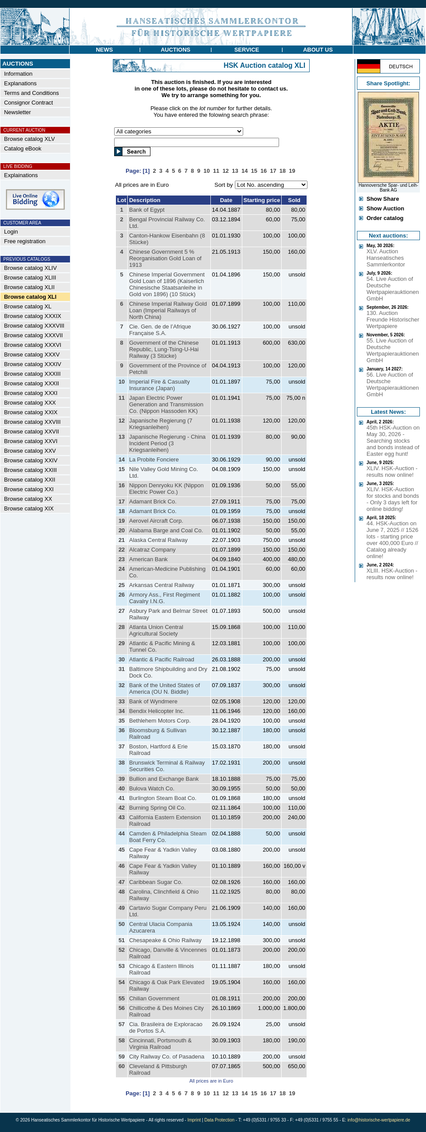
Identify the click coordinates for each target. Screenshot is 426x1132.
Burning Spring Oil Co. (157, 807)
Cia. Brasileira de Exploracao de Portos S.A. (166, 1027)
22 (122, 549)
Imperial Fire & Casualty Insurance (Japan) (159, 384)
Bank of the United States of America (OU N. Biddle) (164, 688)
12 (122, 420)
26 (122, 594)
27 (122, 611)
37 (122, 746)
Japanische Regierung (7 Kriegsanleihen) (160, 423)
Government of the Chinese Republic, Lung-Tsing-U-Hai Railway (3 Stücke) (164, 349)
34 (122, 711)
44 (122, 833)
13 (122, 436)
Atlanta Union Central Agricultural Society (156, 630)
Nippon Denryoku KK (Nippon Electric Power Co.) (166, 488)
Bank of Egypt (146, 209)
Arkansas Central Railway (161, 585)
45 (122, 849)
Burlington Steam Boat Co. (162, 798)
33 (122, 701)
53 (122, 966)
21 (122, 540)
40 (122, 788)
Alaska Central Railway (158, 540)
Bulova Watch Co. (152, 788)
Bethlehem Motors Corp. (160, 720)
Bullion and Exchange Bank (164, 779)
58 (122, 1040)
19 (122, 520)
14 (122, 459)
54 (122, 982)
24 (122, 569)
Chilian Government (154, 998)
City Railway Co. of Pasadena (166, 1056)
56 (122, 1008)
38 (122, 762)
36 (122, 730)
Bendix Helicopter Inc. (156, 711)
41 (122, 798)
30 (122, 659)
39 (122, 779)
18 (122, 511)
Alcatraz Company (152, 549)
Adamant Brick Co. (152, 501)
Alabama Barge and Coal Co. (166, 530)
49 (122, 908)
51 (122, 940)
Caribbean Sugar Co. (155, 882)
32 (122, 685)
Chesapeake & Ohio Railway (165, 940)
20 (122, 530)
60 (122, 1066)
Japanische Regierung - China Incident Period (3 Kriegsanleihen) (167, 443)
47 (122, 882)
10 (122, 381)
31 (122, 669)
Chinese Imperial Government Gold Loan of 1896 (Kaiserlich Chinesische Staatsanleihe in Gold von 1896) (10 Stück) (167, 284)
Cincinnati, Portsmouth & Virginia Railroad (160, 1043)
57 (122, 1024)
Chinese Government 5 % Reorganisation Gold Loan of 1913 (165, 258)
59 (122, 1056)
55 (122, 998)
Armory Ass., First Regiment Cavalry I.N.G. (164, 597)
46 (122, 866)
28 (122, 627)
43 (122, 817)
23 (122, 559)
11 (122, 398)
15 (122, 469)
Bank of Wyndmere (153, 701)
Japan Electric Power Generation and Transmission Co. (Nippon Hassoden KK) (166, 404)
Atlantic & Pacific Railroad (161, 659)
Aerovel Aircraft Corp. (156, 520)
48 (122, 891)
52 (122, 950)
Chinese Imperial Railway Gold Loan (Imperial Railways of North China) (168, 310)
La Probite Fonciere (153, 459)
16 (122, 485)
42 (122, 807)
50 (122, 924)
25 (122, 585)
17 (122, 501)
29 (122, 643)
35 (122, 720)
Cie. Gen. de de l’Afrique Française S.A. (160, 329)
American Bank (148, 559)
